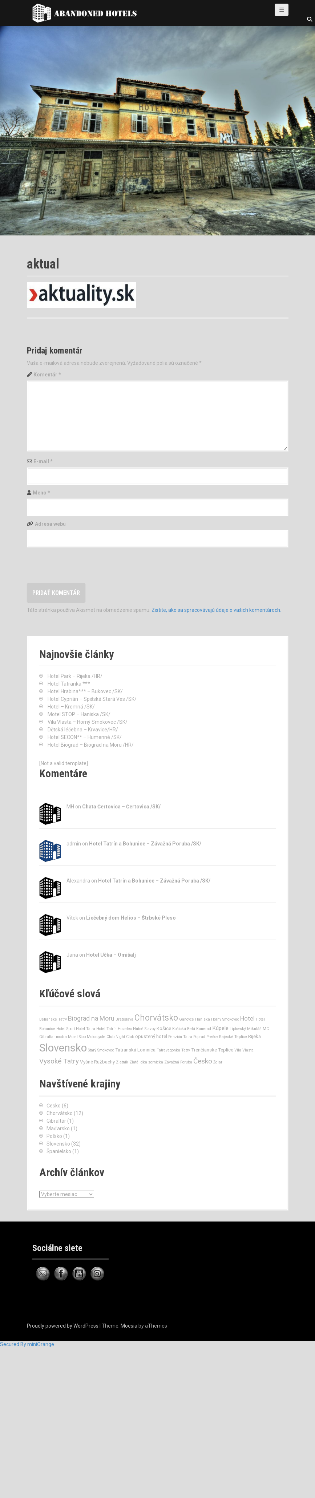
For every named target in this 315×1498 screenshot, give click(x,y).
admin (73, 844)
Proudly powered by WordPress (62, 1326)
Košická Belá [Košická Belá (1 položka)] (183, 1028)
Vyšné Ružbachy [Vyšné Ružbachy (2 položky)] (97, 1062)
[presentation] (82, 565)
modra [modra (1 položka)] (61, 1036)
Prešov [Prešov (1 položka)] (212, 1036)
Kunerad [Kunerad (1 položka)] (203, 1028)
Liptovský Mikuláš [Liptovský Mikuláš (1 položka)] (246, 1028)
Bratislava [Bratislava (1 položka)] (124, 1019)
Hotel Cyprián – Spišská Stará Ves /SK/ (92, 699)
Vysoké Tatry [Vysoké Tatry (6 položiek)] (59, 1061)
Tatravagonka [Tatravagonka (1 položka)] (168, 1050)
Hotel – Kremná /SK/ (71, 707)
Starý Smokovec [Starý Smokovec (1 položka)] (101, 1050)
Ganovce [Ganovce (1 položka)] (186, 1019)
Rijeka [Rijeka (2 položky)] (254, 1036)
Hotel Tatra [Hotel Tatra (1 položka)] (85, 1028)
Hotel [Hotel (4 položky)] (247, 1018)
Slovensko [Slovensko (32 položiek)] (63, 1048)
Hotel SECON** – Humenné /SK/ (85, 737)
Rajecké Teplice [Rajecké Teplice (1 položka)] (233, 1036)
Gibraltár (56, 1121)
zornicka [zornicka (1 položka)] (155, 1062)
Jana (72, 955)
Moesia (129, 1326)
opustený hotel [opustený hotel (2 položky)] (151, 1036)
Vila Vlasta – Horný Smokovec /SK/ (88, 722)
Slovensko (58, 1144)
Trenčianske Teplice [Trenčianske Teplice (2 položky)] (212, 1050)
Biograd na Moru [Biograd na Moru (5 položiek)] (91, 1018)
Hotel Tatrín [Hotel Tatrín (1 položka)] (106, 1028)
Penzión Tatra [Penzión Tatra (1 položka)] (180, 1036)
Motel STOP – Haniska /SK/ (79, 714)
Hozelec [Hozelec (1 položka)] (125, 1028)
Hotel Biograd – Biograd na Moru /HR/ (91, 745)
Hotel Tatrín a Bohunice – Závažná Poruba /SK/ (145, 844)
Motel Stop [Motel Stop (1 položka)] (77, 1036)
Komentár (47, 374)
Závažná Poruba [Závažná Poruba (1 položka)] (178, 1062)
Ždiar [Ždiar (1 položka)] (217, 1062)
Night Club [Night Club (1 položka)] (125, 1036)
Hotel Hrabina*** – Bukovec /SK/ (85, 691)
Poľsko (54, 1136)
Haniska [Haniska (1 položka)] (202, 1019)
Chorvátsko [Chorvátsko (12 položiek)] (156, 1018)
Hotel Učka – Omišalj (111, 955)
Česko (54, 1106)
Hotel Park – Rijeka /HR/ (75, 676)
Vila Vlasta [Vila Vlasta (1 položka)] (244, 1050)
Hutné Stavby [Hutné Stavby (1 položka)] (144, 1028)
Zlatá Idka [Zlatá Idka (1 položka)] (138, 1062)
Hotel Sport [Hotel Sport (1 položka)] (65, 1028)
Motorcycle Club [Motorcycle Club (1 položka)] (100, 1036)
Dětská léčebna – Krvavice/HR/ (83, 729)
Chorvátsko (60, 1113)
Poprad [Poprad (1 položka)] (199, 1036)
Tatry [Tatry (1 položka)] (185, 1050)
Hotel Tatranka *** (69, 684)
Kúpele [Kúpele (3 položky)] (220, 1028)
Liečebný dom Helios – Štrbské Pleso (131, 918)
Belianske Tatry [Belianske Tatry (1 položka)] (53, 1019)
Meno (41, 493)
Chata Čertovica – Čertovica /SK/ (121, 806)
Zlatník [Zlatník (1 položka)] (122, 1062)
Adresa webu (50, 524)
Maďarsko (58, 1128)
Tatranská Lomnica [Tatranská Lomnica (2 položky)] (135, 1050)
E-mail (43, 461)
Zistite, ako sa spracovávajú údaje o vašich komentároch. (216, 610)
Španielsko (59, 1151)
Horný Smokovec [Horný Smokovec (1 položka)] (225, 1019)
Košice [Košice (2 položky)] (164, 1028)
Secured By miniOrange (27, 1344)
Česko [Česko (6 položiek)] (202, 1061)
